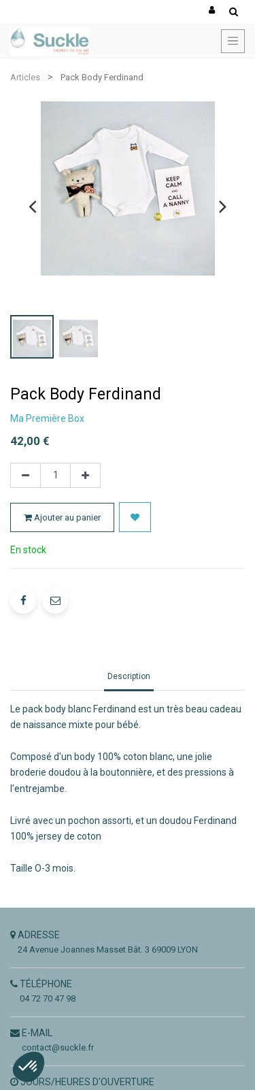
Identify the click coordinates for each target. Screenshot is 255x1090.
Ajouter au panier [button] (62, 517)
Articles (25, 77)
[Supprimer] (25, 476)
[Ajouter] (85, 476)
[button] (135, 517)
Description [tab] (128, 676)
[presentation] (32, 206)
